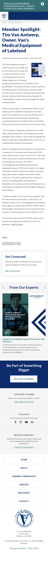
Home (24, 459)
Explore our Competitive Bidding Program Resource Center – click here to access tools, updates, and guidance (19, 5)
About (24, 468)
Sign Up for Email (12, 271)
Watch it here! (17, 224)
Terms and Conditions (18, 548)
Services (24, 484)
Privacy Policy (33, 548)
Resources (24, 493)
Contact (24, 501)
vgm (18, 244)
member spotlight (9, 244)
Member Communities (24, 476)
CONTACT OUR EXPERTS (24, 447)
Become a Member (23, 379)
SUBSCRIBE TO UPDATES (24, 402)
